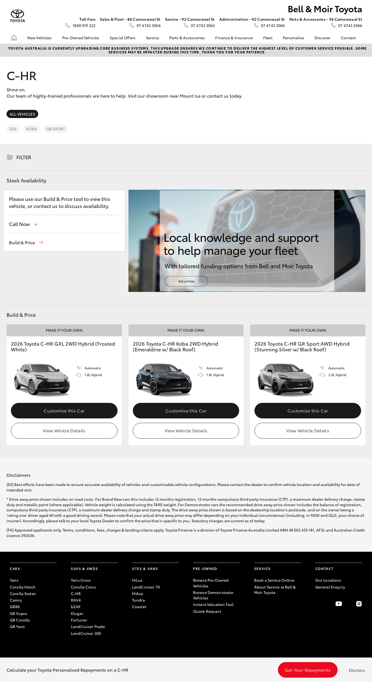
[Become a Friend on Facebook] (318, 603)
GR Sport (55, 128)
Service (152, 37)
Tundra (138, 600)
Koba (31, 128)
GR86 (15, 606)
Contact (348, 37)
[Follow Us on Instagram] (359, 603)
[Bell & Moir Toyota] (17, 16)
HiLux (137, 580)
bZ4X (76, 606)
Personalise (293, 37)
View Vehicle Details (64, 430)
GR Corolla (20, 620)
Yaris (14, 580)
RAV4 (76, 600)
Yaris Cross (81, 580)
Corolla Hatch (22, 587)
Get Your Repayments (308, 669)
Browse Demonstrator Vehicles (213, 595)
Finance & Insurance (234, 37)
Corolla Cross (83, 587)
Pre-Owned (205, 568)
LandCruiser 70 (146, 587)
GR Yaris (17, 626)
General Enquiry (330, 587)
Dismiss (357, 670)
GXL (13, 128)
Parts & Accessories (187, 37)
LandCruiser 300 (86, 633)
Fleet (267, 37)
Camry (16, 600)
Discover (322, 37)
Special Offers (123, 37)
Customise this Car (64, 410)
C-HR (76, 593)
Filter (23, 157)
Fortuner (79, 620)
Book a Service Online (274, 580)
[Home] (14, 38)
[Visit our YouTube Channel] (338, 603)
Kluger (77, 613)
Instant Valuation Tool (213, 604)
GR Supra (18, 613)
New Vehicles (39, 37)
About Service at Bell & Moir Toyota (275, 589)
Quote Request (207, 611)
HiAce (137, 593)
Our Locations (328, 580)
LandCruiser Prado (88, 626)
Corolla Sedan (23, 593)
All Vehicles (22, 114)
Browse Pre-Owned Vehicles (211, 582)
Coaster (139, 606)
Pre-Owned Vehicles (81, 37)
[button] (26, 242)
